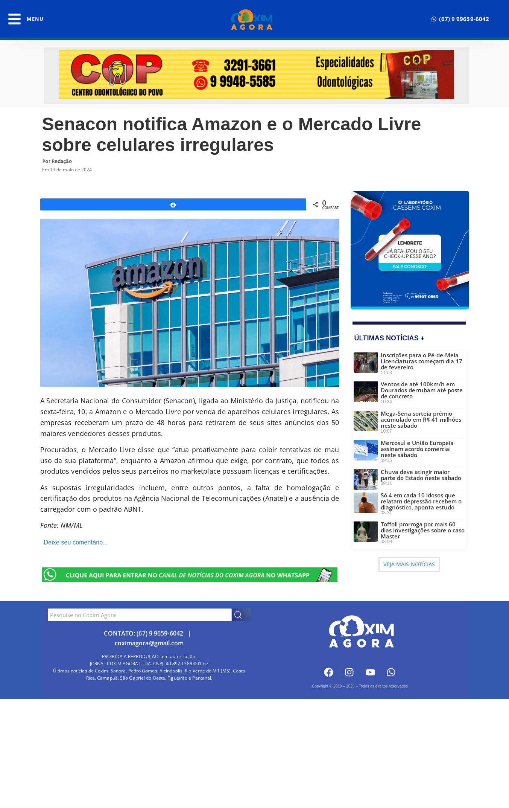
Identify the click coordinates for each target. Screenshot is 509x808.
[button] (460, 19)
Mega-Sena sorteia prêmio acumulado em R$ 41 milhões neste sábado (421, 419)
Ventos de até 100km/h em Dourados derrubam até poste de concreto (422, 390)
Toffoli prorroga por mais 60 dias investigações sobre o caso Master (423, 530)
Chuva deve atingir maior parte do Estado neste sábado (421, 475)
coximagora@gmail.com (149, 643)
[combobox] (140, 614)
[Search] (241, 614)
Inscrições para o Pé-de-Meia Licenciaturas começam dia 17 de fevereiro (421, 361)
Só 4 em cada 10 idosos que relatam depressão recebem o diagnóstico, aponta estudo (421, 501)
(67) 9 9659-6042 (160, 633)
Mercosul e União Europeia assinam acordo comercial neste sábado (417, 449)
